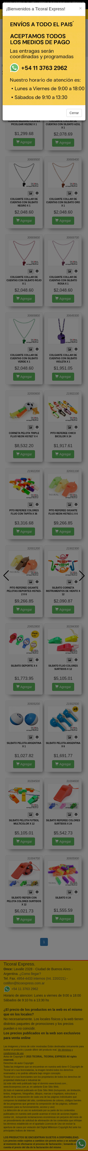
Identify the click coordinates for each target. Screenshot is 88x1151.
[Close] (80, 8)
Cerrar (74, 113)
